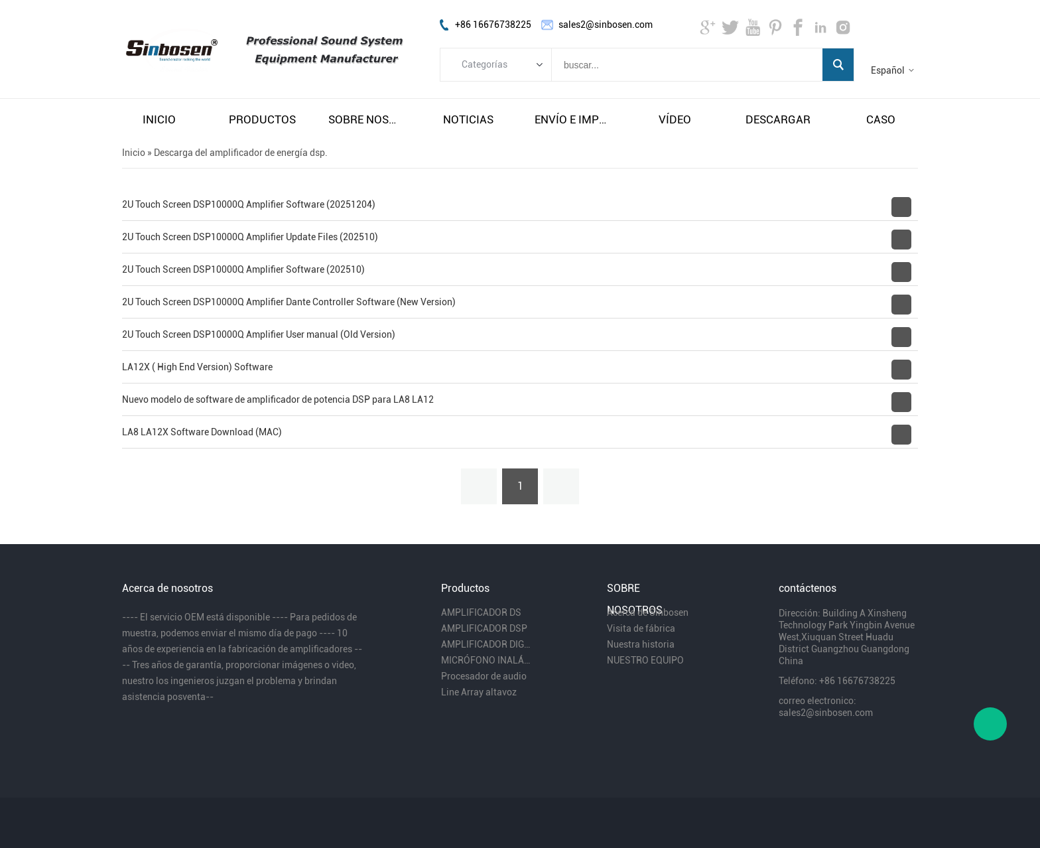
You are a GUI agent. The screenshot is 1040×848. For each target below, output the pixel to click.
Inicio (133, 152)
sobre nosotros (365, 119)
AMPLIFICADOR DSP (484, 628)
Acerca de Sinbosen (647, 612)
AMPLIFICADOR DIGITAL (485, 644)
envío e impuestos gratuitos (572, 119)
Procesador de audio (484, 676)
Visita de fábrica (641, 628)
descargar (778, 119)
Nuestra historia (641, 644)
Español (888, 70)
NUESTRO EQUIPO (645, 660)
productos (262, 119)
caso (880, 119)
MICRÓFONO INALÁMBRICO (485, 660)
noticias (468, 119)
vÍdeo (675, 119)
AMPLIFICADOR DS (481, 612)
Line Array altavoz (479, 692)
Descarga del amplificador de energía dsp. (241, 152)
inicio (159, 119)
